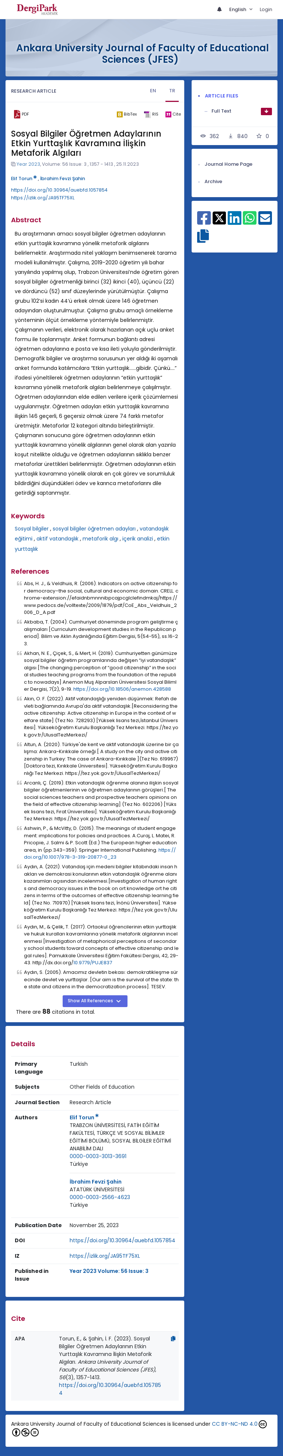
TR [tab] (172, 90)
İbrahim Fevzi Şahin (62, 178)
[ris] (151, 114)
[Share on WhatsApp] (249, 222)
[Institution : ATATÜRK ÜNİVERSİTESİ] (97, 1190)
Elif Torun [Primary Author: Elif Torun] (84, 1117)
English (238, 9)
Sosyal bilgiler (32, 528)
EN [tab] (153, 90)
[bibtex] (126, 114)
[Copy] (173, 1338)
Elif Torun (24, 178)
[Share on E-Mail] (265, 222)
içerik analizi (137, 538)
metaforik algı (100, 538)
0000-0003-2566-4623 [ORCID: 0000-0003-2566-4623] (100, 1197)
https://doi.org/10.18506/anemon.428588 (122, 689)
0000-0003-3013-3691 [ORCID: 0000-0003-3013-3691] (98, 1156)
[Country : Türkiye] (79, 1164)
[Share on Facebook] (204, 222)
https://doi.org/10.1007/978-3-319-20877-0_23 (100, 854)
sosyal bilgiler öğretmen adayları (94, 528)
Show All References (91, 1001)
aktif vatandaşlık (57, 538)
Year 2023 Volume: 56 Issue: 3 (109, 1271)
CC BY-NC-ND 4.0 (235, 1424)
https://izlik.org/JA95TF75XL (42, 198)
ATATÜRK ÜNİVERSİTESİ (97, 1189)
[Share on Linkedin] (234, 222)
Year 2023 (28, 164)
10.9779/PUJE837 (92, 962)
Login (266, 9)
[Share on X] (219, 218)
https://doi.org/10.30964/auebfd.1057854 (59, 190)
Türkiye (79, 1164)
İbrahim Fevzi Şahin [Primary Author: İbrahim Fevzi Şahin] (96, 1181)
